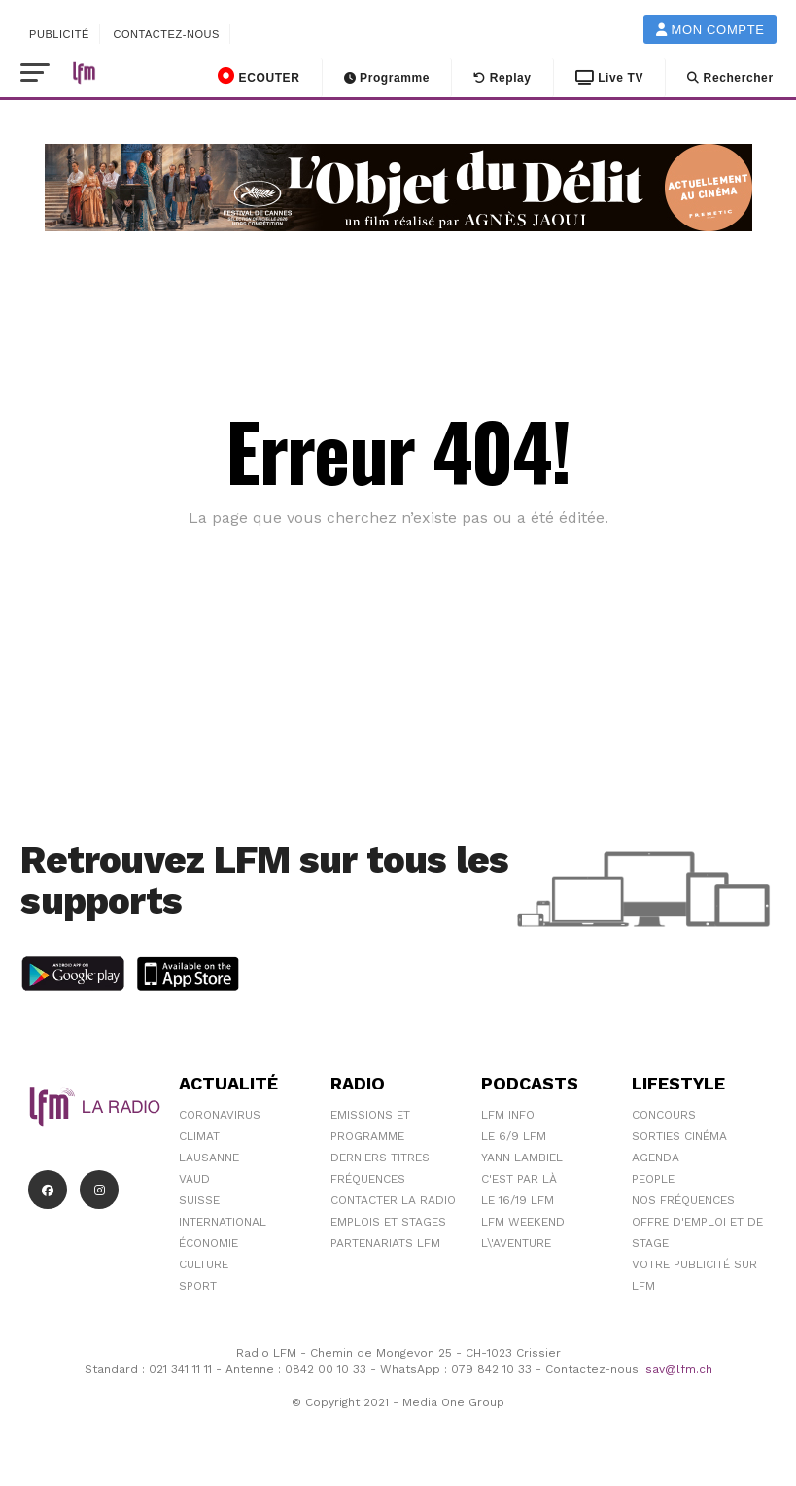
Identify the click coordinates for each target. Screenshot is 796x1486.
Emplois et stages (388, 1221)
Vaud (194, 1179)
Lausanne (209, 1157)
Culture (203, 1264)
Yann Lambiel (522, 1157)
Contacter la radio (393, 1200)
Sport (198, 1286)
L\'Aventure (516, 1243)
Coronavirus (219, 1115)
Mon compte (710, 29)
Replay (502, 78)
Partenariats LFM (385, 1243)
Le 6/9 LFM (513, 1136)
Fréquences (367, 1179)
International (222, 1221)
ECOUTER (258, 75)
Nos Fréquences (683, 1200)
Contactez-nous (166, 34)
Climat (199, 1136)
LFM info (508, 1115)
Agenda (655, 1157)
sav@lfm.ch (678, 1369)
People (653, 1179)
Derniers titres (380, 1157)
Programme (387, 78)
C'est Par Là (519, 1179)
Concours (664, 1115)
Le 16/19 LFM (517, 1200)
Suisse (199, 1200)
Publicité (59, 34)
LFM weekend (523, 1221)
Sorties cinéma (679, 1136)
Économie (208, 1243)
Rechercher (730, 78)
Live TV (609, 78)
